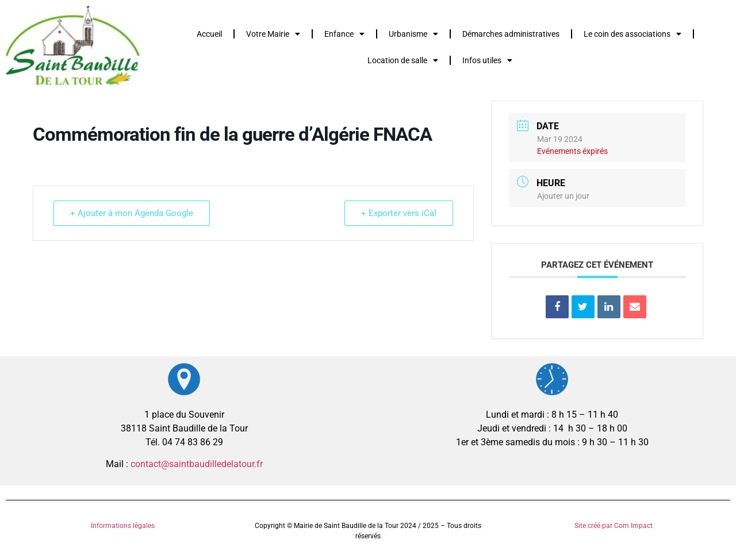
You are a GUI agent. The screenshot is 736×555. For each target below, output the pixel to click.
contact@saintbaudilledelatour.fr (197, 463)
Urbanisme (413, 34)
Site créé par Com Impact (613, 526)
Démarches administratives (510, 33)
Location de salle (402, 60)
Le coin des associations (632, 34)
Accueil (209, 33)
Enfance (344, 34)
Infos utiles (487, 60)
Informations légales (123, 526)
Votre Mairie (273, 34)
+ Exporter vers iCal (398, 213)
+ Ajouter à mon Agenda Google (131, 213)
